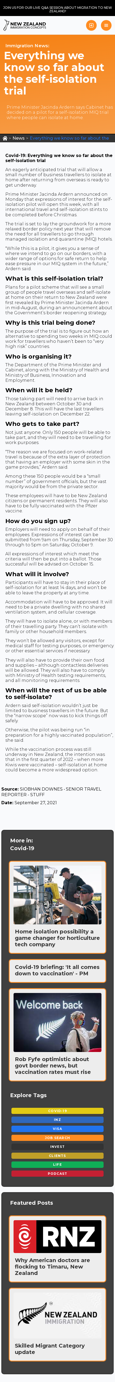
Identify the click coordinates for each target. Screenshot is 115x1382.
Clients (57, 1156)
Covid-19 (57, 1111)
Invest (57, 1147)
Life (57, 1165)
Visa (57, 1129)
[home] (24, 25)
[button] (106, 25)
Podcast (57, 1174)
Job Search (57, 1138)
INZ (57, 1120)
